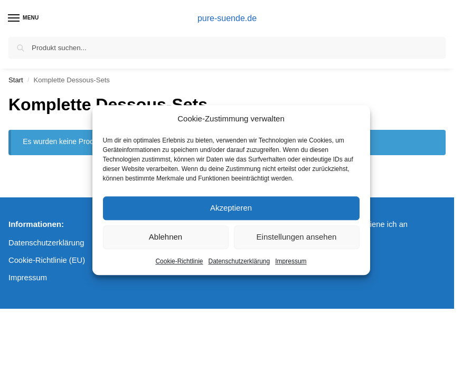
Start (15, 80)
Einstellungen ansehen (297, 236)
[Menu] (24, 18)
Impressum (290, 261)
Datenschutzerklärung (239, 261)
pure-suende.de (227, 18)
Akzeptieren (231, 207)
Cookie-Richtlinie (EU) (46, 260)
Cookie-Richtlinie (179, 261)
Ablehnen (165, 236)
